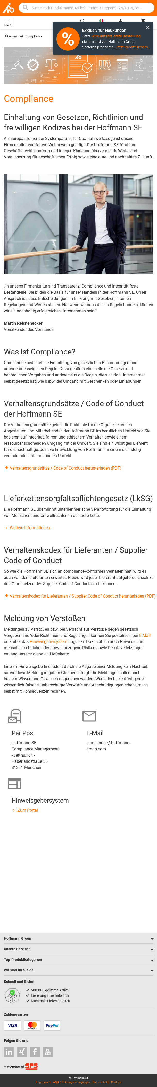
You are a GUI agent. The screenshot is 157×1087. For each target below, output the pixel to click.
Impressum (43, 1082)
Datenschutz (101, 1082)
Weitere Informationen (27, 527)
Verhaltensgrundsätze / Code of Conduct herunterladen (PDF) (62, 468)
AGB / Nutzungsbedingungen (71, 1082)
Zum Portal (25, 810)
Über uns (11, 36)
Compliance (34, 36)
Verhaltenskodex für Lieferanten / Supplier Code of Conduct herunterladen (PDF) (80, 596)
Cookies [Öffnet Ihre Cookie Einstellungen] (116, 1082)
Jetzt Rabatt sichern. (132, 47)
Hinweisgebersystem (48, 641)
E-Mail (145, 635)
